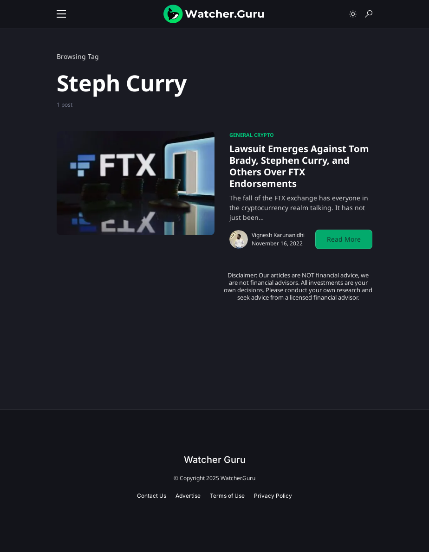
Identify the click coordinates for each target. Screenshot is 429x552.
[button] (61, 14)
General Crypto (251, 134)
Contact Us (151, 495)
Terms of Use (227, 495)
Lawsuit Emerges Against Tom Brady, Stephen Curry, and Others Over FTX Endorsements (299, 166)
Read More (344, 239)
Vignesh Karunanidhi (278, 235)
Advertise (188, 495)
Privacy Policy (273, 495)
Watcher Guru (215, 459)
